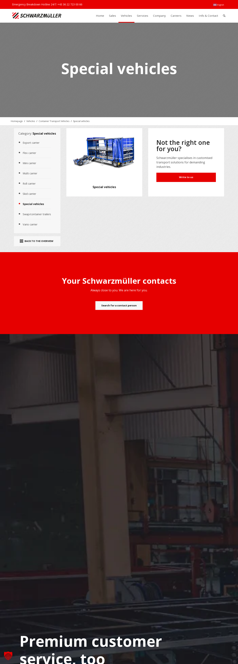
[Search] (224, 16)
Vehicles (30, 121)
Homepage (17, 121)
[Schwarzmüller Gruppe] (36, 16)
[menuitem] (218, 4)
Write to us (186, 177)
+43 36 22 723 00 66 (69, 4)
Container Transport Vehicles (54, 121)
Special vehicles (81, 121)
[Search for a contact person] (119, 305)
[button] (8, 656)
